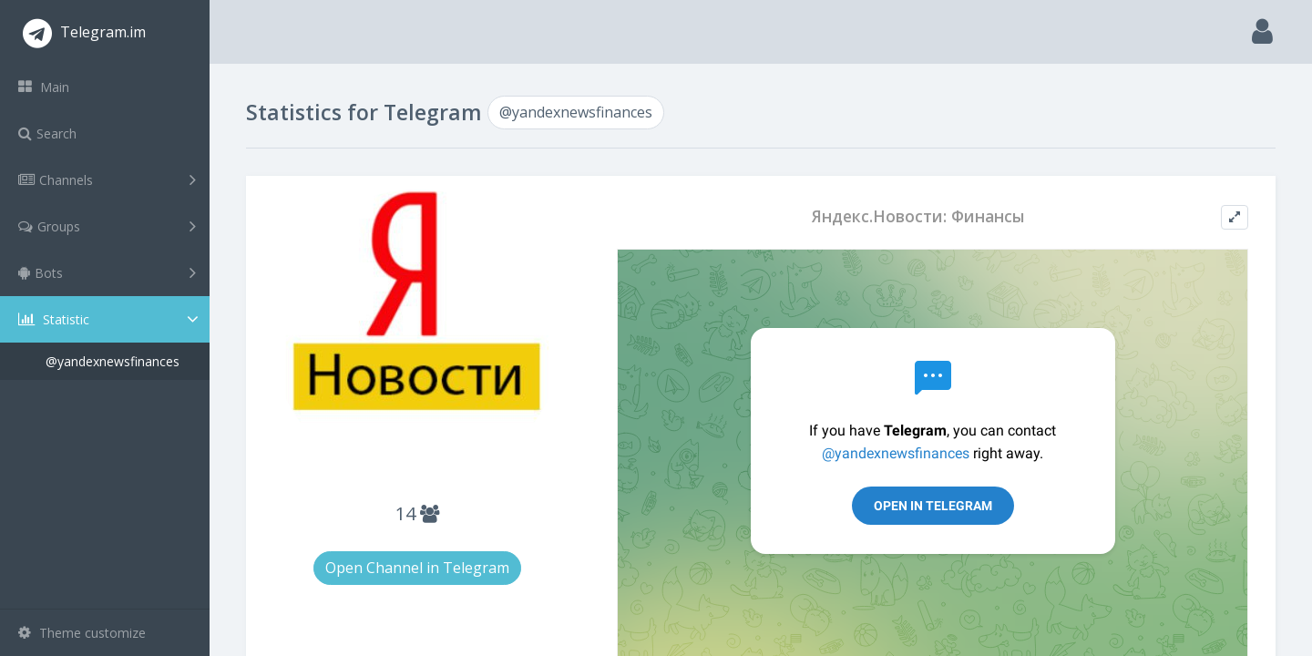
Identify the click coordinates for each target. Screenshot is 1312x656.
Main (43, 87)
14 (417, 513)
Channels (107, 179)
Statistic (110, 319)
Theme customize (82, 632)
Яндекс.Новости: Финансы (918, 216)
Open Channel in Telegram (417, 568)
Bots (107, 272)
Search (47, 133)
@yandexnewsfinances (112, 361)
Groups (107, 226)
